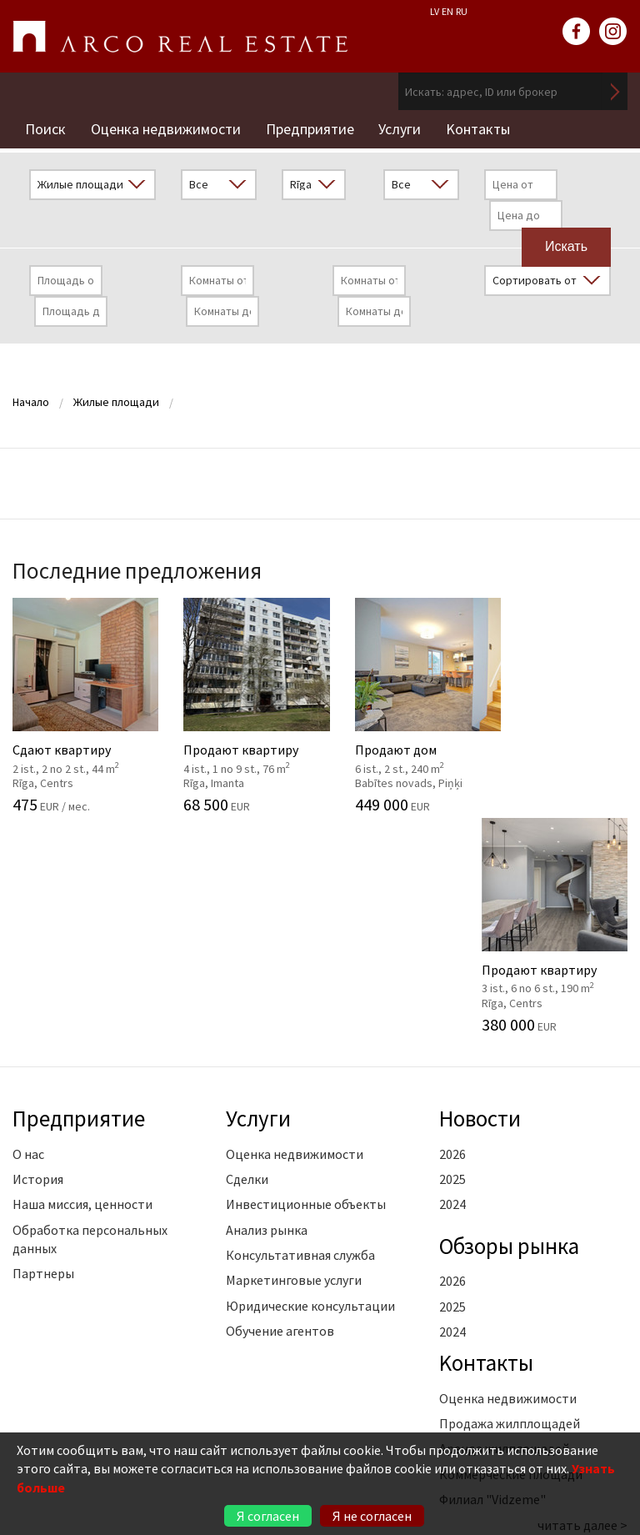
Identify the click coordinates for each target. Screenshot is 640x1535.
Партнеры (43, 1053)
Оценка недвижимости (166, 128)
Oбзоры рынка (509, 1025)
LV (434, 11)
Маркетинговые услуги (294, 1059)
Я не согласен (372, 1515)
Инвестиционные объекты (306, 984)
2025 (452, 959)
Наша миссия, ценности (82, 984)
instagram (613, 32)
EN (447, 11)
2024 (452, 984)
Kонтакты (479, 128)
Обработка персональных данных (90, 1018)
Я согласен (268, 1515)
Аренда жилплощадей (504, 1228)
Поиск (45, 128)
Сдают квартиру (80, 704)
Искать (615, 91)
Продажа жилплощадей (509, 1203)
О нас (28, 933)
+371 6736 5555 (126, 1419)
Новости (480, 898)
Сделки (247, 959)
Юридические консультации (310, 1085)
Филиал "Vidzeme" (492, 1279)
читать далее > (583, 1304)
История (37, 959)
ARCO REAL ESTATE (180, 37)
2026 (452, 933)
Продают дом (400, 704)
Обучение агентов (280, 1110)
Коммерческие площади (510, 1254)
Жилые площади (116, 401)
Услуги (400, 128)
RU (462, 11)
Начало (30, 401)
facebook (576, 32)
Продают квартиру (240, 704)
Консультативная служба (300, 1034)
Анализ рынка (267, 1009)
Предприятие (310, 128)
